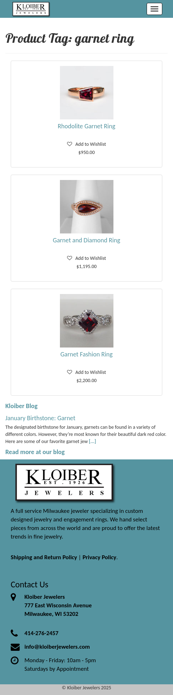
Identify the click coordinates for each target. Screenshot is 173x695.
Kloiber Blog (21, 406)
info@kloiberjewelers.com (57, 646)
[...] (92, 441)
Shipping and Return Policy (44, 557)
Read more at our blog (35, 452)
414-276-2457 (41, 633)
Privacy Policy (99, 557)
